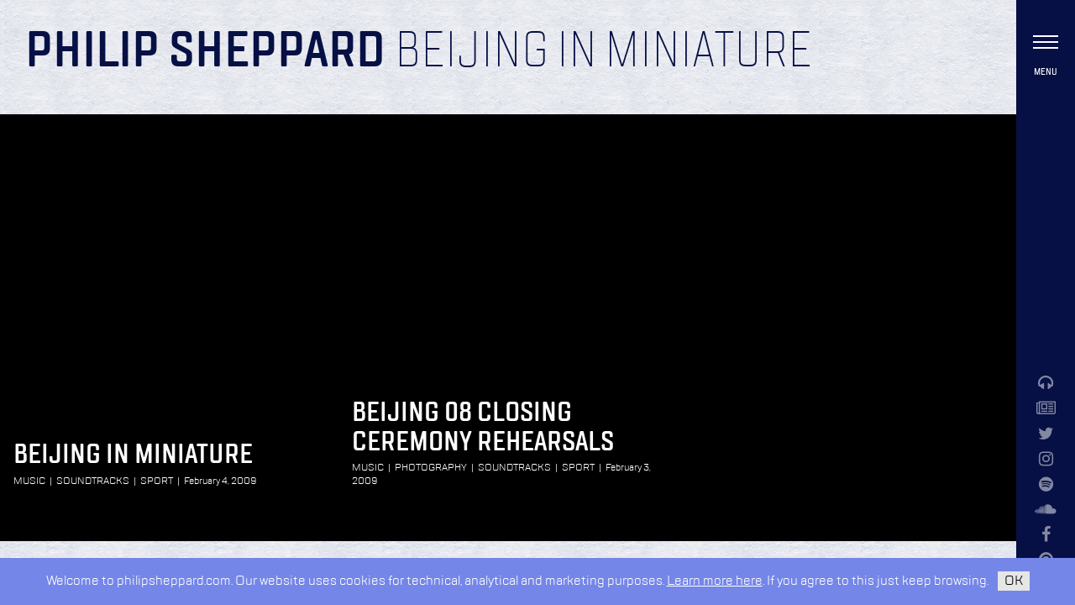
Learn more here (715, 581)
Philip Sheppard (205, 52)
